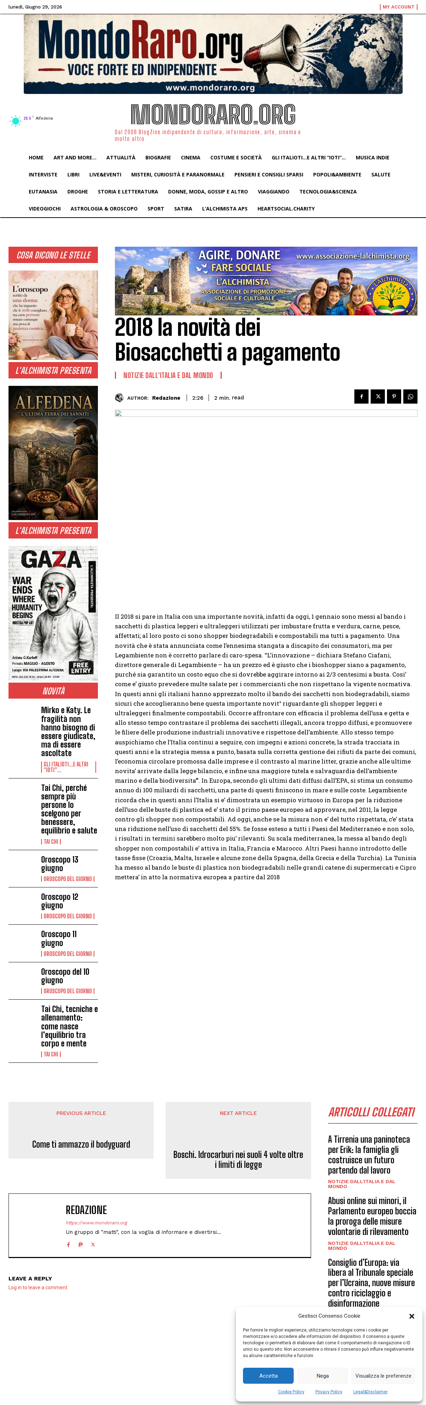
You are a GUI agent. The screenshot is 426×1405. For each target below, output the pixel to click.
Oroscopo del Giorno (68, 879)
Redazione (166, 398)
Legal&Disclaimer (370, 1391)
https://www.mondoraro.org (96, 1222)
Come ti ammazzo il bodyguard (81, 1144)
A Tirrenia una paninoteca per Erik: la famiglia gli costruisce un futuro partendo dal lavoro (369, 1154)
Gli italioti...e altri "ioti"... (66, 767)
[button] (411, 1316)
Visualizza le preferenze (383, 1376)
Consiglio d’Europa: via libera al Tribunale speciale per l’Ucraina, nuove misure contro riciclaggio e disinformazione (371, 1282)
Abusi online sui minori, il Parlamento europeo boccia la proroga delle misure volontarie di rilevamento (372, 1216)
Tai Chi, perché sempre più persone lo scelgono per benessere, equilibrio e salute (69, 809)
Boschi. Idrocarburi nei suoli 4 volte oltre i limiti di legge (238, 1160)
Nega (323, 1376)
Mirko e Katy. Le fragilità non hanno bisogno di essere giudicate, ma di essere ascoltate (68, 731)
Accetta (268, 1376)
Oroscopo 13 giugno (59, 864)
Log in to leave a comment (38, 1287)
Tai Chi (51, 841)
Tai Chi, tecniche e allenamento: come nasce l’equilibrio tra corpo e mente (69, 1026)
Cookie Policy (291, 1391)
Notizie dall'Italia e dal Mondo (168, 375)
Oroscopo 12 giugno (59, 901)
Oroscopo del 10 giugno (65, 976)
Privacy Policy (328, 1391)
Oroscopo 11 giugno (59, 938)
